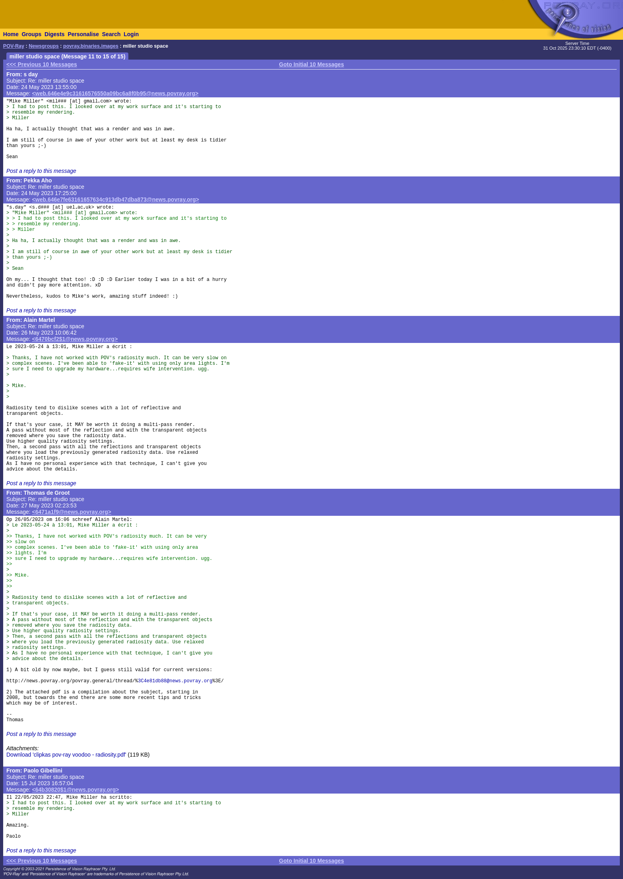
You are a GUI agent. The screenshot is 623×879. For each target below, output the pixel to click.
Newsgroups (44, 46)
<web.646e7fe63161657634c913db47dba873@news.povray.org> (115, 199)
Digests (54, 34)
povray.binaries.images (90, 46)
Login (131, 34)
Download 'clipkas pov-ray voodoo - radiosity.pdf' (66, 754)
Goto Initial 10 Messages (311, 64)
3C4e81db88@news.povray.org (175, 681)
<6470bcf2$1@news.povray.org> (75, 339)
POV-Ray (13, 46)
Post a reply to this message (41, 171)
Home (11, 34)
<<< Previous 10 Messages (41, 64)
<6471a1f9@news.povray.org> (71, 512)
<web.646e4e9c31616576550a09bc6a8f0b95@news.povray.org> (115, 93)
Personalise (83, 34)
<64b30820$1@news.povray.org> (75, 789)
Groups (31, 34)
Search (111, 34)
